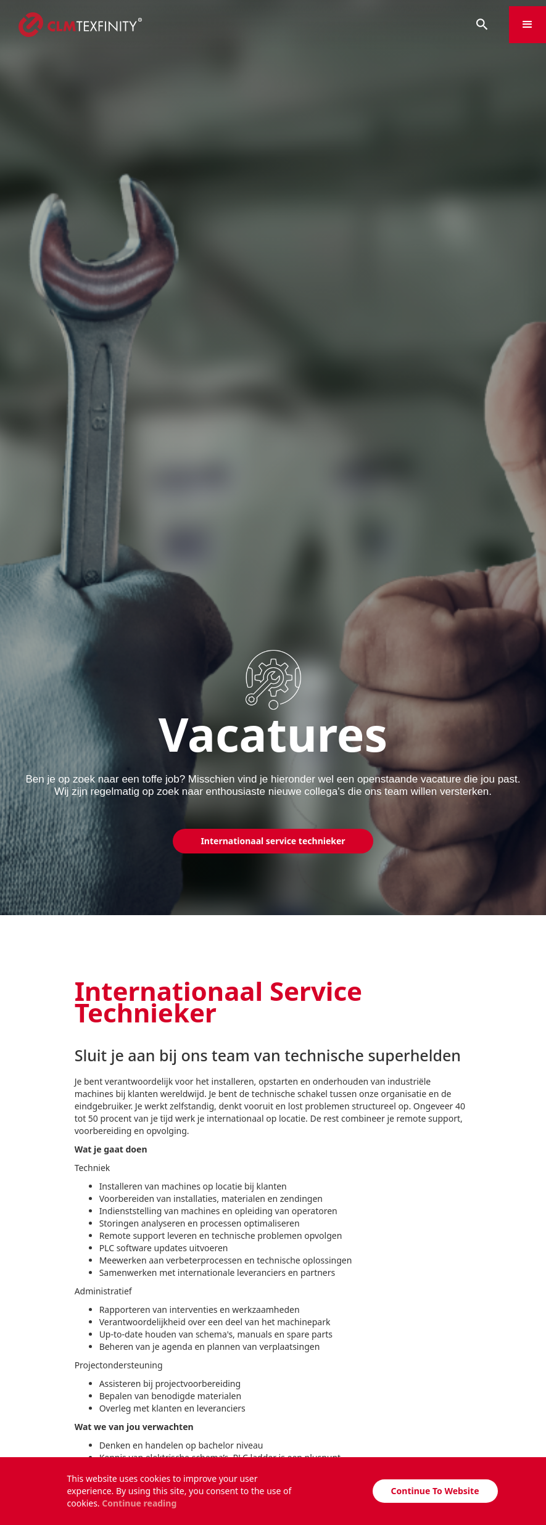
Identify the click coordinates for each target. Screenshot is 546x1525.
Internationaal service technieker (273, 841)
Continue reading (139, 1503)
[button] (527, 24)
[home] (227, 24)
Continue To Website (435, 1491)
